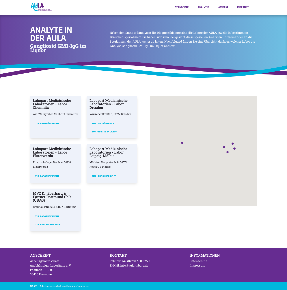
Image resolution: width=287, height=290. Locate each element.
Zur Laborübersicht (47, 123)
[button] (224, 147)
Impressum (197, 265)
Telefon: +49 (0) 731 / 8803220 (130, 261)
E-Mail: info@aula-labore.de (129, 265)
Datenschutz (198, 261)
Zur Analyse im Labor (104, 131)
